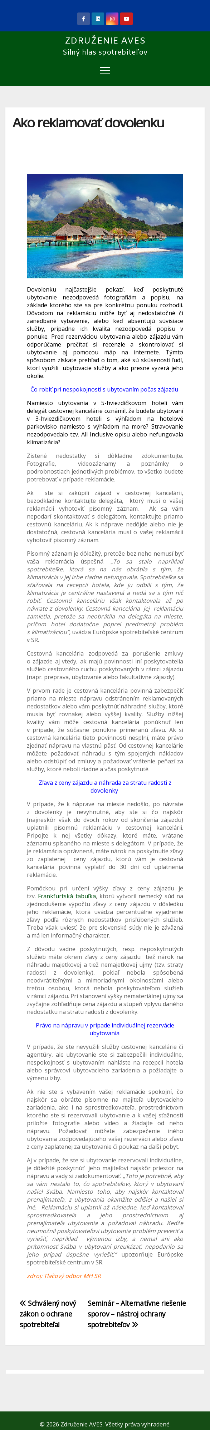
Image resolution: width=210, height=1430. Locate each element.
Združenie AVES (105, 41)
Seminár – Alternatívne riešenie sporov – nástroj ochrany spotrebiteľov (137, 1313)
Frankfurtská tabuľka (67, 896)
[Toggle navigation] (105, 70)
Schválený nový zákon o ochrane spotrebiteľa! (48, 1313)
